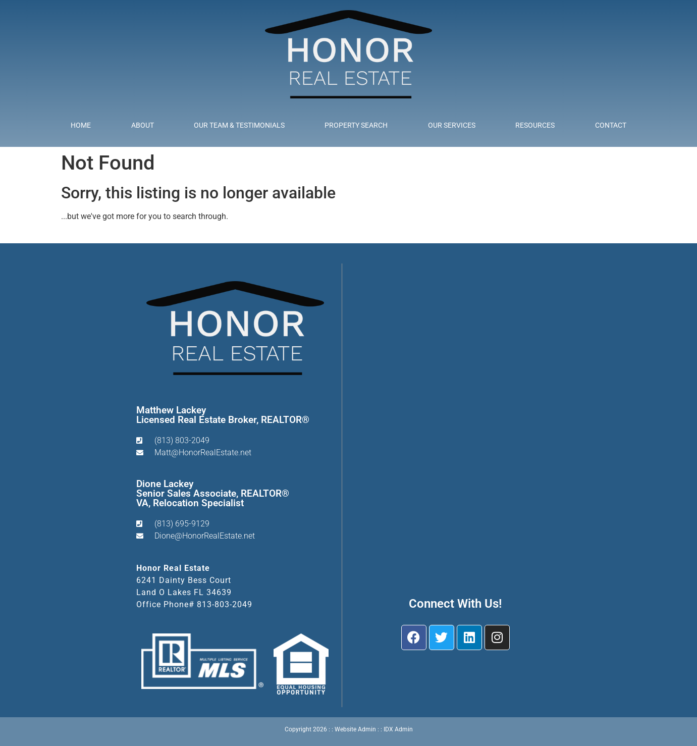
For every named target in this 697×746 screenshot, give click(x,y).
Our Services (451, 125)
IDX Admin (398, 729)
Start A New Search (95, 236)
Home (81, 125)
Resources (535, 125)
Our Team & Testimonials (239, 125)
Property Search (356, 125)
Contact (610, 125)
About (142, 125)
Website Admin (355, 729)
